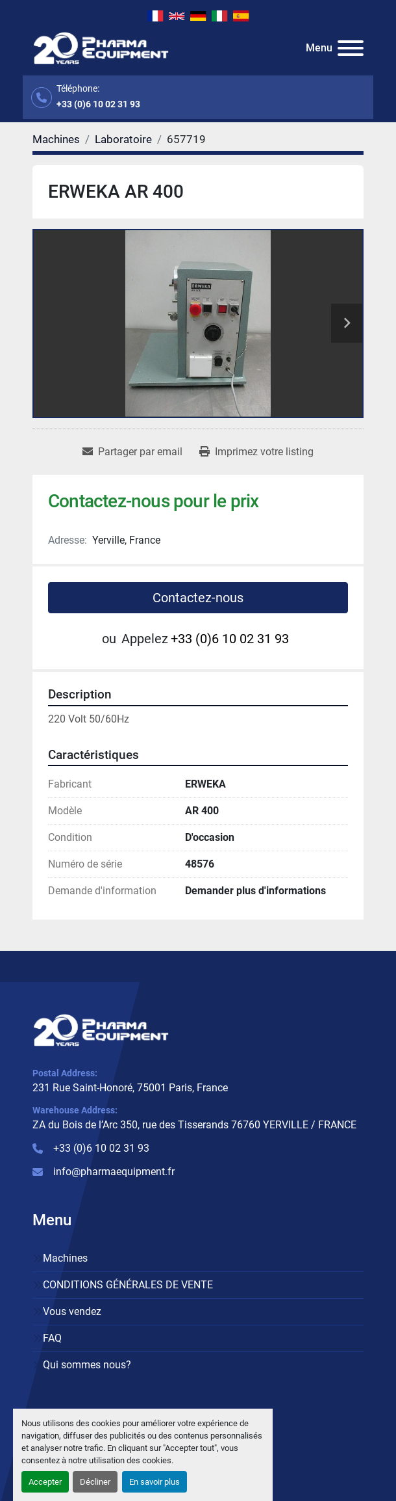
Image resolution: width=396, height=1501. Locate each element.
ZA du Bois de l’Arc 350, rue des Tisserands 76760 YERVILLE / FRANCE (194, 1125)
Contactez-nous (198, 597)
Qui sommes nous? (87, 1365)
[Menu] (351, 48)
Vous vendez (72, 1311)
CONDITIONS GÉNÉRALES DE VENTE (128, 1285)
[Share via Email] (132, 452)
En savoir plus (154, 1482)
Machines (65, 1258)
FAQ (52, 1338)
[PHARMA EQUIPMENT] (100, 1029)
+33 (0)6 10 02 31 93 (98, 104)
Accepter (45, 1482)
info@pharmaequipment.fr (114, 1171)
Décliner (95, 1482)
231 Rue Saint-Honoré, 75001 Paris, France (130, 1088)
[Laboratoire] (123, 139)
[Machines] (56, 139)
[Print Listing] (256, 452)
